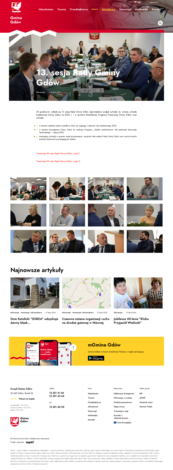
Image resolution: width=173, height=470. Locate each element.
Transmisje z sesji (121, 411)
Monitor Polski (146, 406)
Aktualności (93, 406)
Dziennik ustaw (146, 402)
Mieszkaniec (93, 393)
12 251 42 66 (56, 396)
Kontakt (91, 419)
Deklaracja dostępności (124, 393)
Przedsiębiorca (94, 402)
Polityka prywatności (123, 402)
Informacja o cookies (123, 398)
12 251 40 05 (56, 407)
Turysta (91, 398)
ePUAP (142, 398)
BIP (139, 2)
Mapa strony (154, 2)
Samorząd (92, 411)
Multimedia (93, 415)
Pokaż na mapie (27, 398)
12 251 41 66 (56, 393)
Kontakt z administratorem (121, 416)
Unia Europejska (124, 422)
